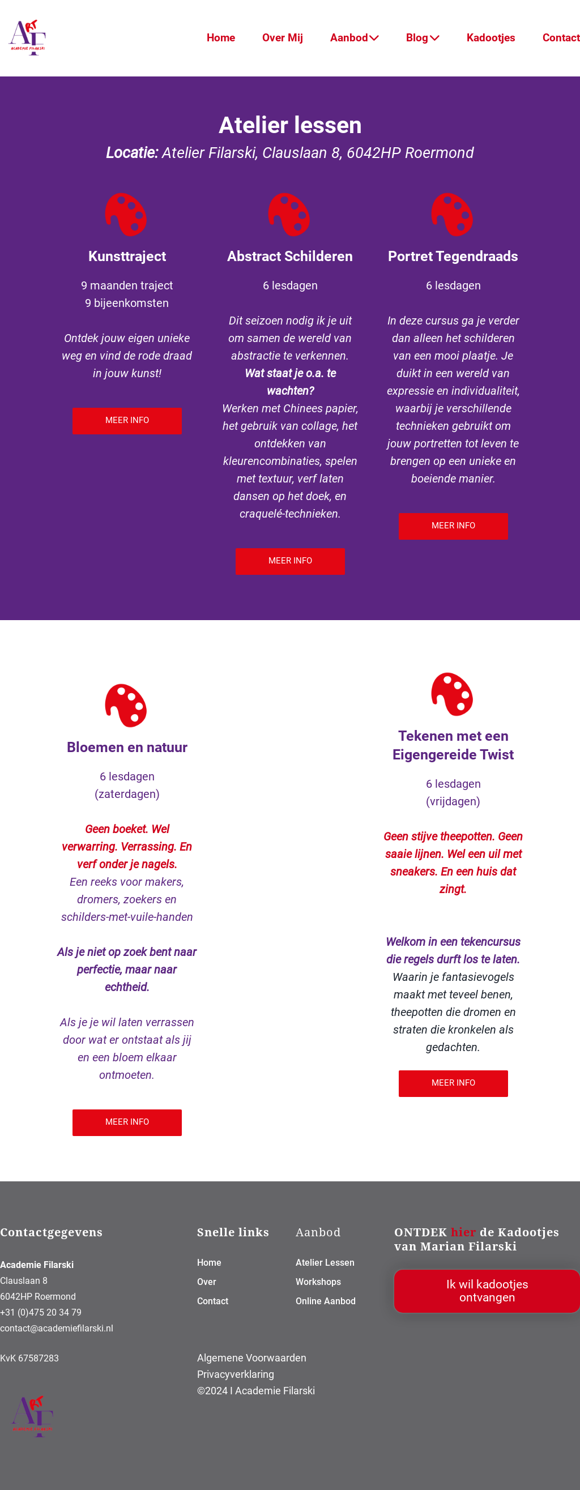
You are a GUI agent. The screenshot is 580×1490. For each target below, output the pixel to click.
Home (221, 37)
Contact (561, 37)
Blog (423, 37)
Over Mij (282, 37)
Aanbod (354, 37)
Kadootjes (491, 37)
